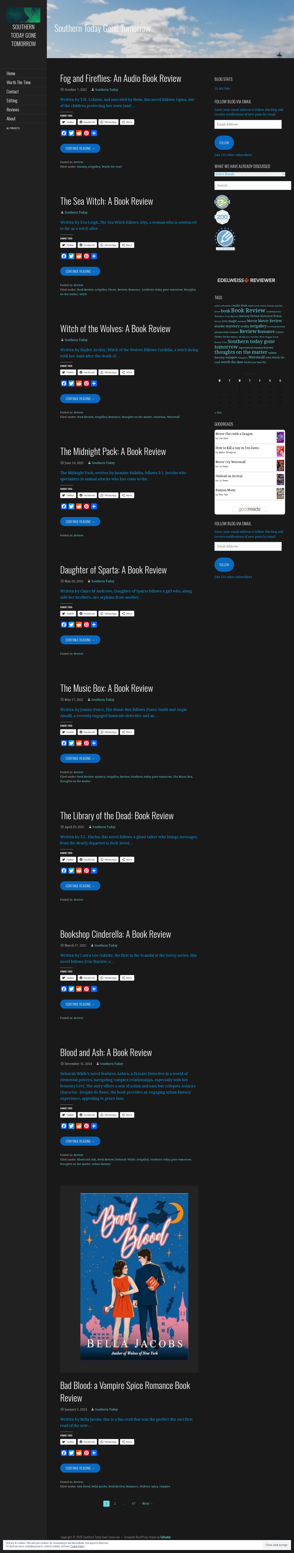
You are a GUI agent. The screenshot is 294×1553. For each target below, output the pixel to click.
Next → (147, 1503)
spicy (154, 1486)
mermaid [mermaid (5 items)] (242, 321)
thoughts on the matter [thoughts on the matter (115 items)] (241, 352)
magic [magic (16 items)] (232, 321)
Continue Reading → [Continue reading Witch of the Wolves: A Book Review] (80, 398)
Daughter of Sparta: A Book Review (113, 569)
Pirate (112, 289)
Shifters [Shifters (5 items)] (234, 337)
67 (134, 1503)
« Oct (218, 412)
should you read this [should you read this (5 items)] (249, 337)
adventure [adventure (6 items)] (226, 305)
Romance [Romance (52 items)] (266, 331)
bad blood (83, 1486)
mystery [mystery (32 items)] (233, 326)
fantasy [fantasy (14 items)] (244, 316)
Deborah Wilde (125, 1159)
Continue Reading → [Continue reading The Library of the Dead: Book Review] (80, 885)
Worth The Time (19, 82)
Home (11, 73)
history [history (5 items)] (217, 321)
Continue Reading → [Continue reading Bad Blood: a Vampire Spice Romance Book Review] (80, 1468)
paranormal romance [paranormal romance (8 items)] (226, 332)
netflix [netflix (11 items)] (245, 326)
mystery (100, 776)
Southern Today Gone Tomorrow (23, 35)
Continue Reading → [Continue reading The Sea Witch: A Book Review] (80, 271)
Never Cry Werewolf (230, 462)
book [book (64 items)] (225, 310)
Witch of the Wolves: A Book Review (115, 328)
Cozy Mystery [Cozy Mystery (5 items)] (231, 316)
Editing (12, 100)
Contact (13, 91)
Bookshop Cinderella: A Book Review (115, 933)
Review (78, 162)
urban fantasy (101, 1164)
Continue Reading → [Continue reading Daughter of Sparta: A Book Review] (80, 639)
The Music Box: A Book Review (106, 687)
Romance (134, 289)
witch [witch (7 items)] (268, 357)
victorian (159, 416)
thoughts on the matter (137, 416)
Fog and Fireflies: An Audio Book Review (121, 78)
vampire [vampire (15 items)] (231, 357)
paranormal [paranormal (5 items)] (279, 326)
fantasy (82, 166)
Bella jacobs (99, 1486)
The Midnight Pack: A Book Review (113, 451)
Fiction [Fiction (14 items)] (255, 316)
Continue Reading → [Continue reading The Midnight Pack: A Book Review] (80, 521)
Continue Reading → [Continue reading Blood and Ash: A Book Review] (80, 1141)
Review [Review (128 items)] (248, 331)
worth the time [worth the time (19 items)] (232, 362)
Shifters (145, 1486)
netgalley (94, 166)
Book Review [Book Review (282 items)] (248, 310)
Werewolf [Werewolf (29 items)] (256, 357)
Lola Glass (223, 438)
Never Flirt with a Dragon (234, 434)
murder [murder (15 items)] (219, 326)
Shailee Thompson (227, 452)
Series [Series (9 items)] (226, 336)
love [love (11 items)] (225, 321)
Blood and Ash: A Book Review (106, 1052)
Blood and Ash (86, 1159)
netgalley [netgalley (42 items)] (258, 326)
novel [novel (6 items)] (270, 326)
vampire (164, 1486)
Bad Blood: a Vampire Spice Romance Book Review (125, 1391)
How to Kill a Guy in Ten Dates (237, 448)
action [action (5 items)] (217, 306)
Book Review (85, 289)
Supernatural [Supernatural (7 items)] (246, 347)
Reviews (13, 109)
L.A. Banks (223, 466)
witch (83, 294)
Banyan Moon (225, 490)
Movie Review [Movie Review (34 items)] (270, 321)
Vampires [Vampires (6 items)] (243, 357)
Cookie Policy (77, 1546)
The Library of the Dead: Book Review (117, 815)
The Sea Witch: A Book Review (106, 200)
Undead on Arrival (229, 476)
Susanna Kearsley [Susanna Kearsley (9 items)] (263, 347)
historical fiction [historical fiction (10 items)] (271, 316)
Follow (224, 142)
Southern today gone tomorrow (162, 289)
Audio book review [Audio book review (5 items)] (257, 306)
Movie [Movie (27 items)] (252, 321)
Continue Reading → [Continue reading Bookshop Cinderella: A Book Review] (80, 1004)
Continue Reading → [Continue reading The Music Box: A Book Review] (80, 758)
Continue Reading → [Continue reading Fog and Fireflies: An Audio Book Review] (80, 148)
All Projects (13, 128)
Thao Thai (223, 495)
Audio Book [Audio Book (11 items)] (239, 305)
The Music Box (182, 776)
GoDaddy (165, 1537)
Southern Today (106, 89)
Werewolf (173, 416)
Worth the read (112, 166)
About (11, 118)
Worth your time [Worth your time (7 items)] (253, 362)
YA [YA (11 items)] (264, 362)
